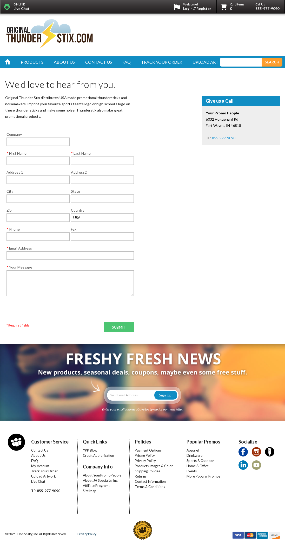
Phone (13, 229)
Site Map (89, 491)
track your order (161, 62)
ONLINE (22, 6)
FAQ (34, 461)
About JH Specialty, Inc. (100, 480)
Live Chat (38, 481)
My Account (40, 466)
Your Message (19, 267)
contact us (98, 62)
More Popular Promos (203, 476)
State (75, 191)
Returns (141, 476)
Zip (9, 210)
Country (77, 210)
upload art (205, 62)
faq (126, 62)
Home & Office (198, 466)
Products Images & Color (154, 466)
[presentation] (45, 311)
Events (192, 471)
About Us (38, 455)
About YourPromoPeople (102, 475)
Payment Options (148, 450)
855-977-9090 (267, 8)
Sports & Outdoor (200, 461)
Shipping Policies (147, 471)
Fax (73, 229)
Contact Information (150, 481)
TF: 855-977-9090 (45, 491)
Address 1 (14, 172)
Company (14, 134)
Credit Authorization (98, 455)
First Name (16, 153)
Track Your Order (44, 471)
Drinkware (194, 455)
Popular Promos (203, 442)
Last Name (81, 153)
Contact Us (39, 450)
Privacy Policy (145, 461)
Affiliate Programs (96, 486)
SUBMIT (119, 327)
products (32, 62)
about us (64, 62)
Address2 (79, 172)
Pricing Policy (145, 455)
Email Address (19, 248)
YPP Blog (90, 450)
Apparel (193, 450)
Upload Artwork (43, 476)
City (9, 191)
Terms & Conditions (150, 487)
